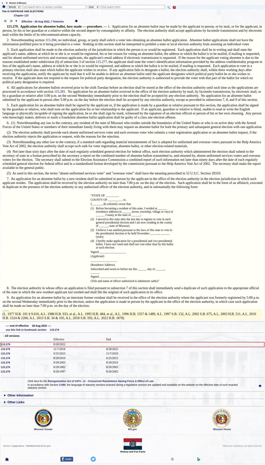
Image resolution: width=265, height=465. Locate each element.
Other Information (20, 395)
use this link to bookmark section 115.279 (32, 329)
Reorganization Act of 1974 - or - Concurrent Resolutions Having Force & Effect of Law (101, 381)
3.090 (62, 384)
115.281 (59, 91)
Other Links (15, 402)
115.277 (101, 62)
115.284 (50, 40)
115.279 (5, 344)
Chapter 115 (21, 15)
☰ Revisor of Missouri (15, 3)
